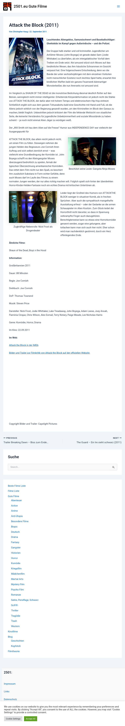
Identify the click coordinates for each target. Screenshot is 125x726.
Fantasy (15, 542)
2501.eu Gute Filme (30, 6)
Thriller (14, 610)
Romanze (16, 594)
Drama (14, 537)
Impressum (10, 684)
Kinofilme (13, 631)
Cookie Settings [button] (13, 719)
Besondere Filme (19, 521)
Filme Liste (13, 491)
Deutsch (15, 531)
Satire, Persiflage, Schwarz (24, 600)
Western (15, 626)
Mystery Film (17, 584)
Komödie (15, 563)
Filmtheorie (14, 651)
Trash (14, 621)
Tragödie (15, 615)
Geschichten (17, 641)
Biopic (14, 526)
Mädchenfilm (18, 574)
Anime (14, 511)
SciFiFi (14, 605)
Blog (10, 637)
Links (6, 691)
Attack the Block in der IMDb (23, 345)
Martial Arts (17, 579)
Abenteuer (16, 500)
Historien (16, 553)
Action (14, 505)
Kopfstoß (16, 646)
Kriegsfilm (16, 568)
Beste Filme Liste (17, 485)
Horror (14, 558)
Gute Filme (13, 496)
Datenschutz (10, 699)
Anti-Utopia (17, 516)
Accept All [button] (30, 719)
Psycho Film (17, 589)
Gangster (16, 547)
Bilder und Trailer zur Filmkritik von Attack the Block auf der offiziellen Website (49, 352)
